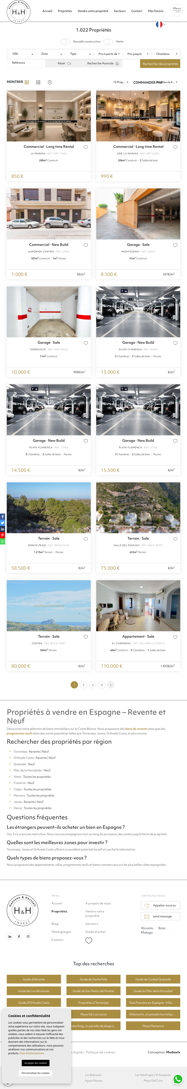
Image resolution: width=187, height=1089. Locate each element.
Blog (54, 924)
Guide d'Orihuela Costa (33, 1003)
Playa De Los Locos (93, 1014)
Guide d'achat (95, 932)
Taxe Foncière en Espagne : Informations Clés (154, 1003)
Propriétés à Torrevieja (93, 1003)
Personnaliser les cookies (35, 1073)
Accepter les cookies (35, 1063)
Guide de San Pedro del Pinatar (93, 991)
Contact (136, 11)
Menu (177, 9)
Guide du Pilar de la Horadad (153, 991)
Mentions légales (71, 1052)
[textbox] (23, 54)
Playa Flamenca (153, 1026)
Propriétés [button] (65, 11)
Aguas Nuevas (93, 1080)
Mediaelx (173, 1052)
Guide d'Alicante (34, 979)
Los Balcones (93, 1075)
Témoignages (61, 932)
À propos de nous (98, 903)
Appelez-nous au (160, 905)
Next (176, 116)
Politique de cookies (100, 1052)
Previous (100, 116)
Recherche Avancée (103, 63)
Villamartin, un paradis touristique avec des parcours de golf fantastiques (154, 1014)
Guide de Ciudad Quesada (153, 979)
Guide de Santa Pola (93, 979)
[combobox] (23, 54)
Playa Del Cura (153, 1080)
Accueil (47, 11)
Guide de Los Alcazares (33, 991)
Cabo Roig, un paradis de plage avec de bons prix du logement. (95, 1026)
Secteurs (120, 11)
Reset (64, 63)
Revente (34, 752)
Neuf (45, 752)
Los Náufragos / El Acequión (153, 1075)
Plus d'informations (32, 1053)
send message (158, 916)
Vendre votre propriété (93, 11)
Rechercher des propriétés (160, 64)
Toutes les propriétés (37, 777)
